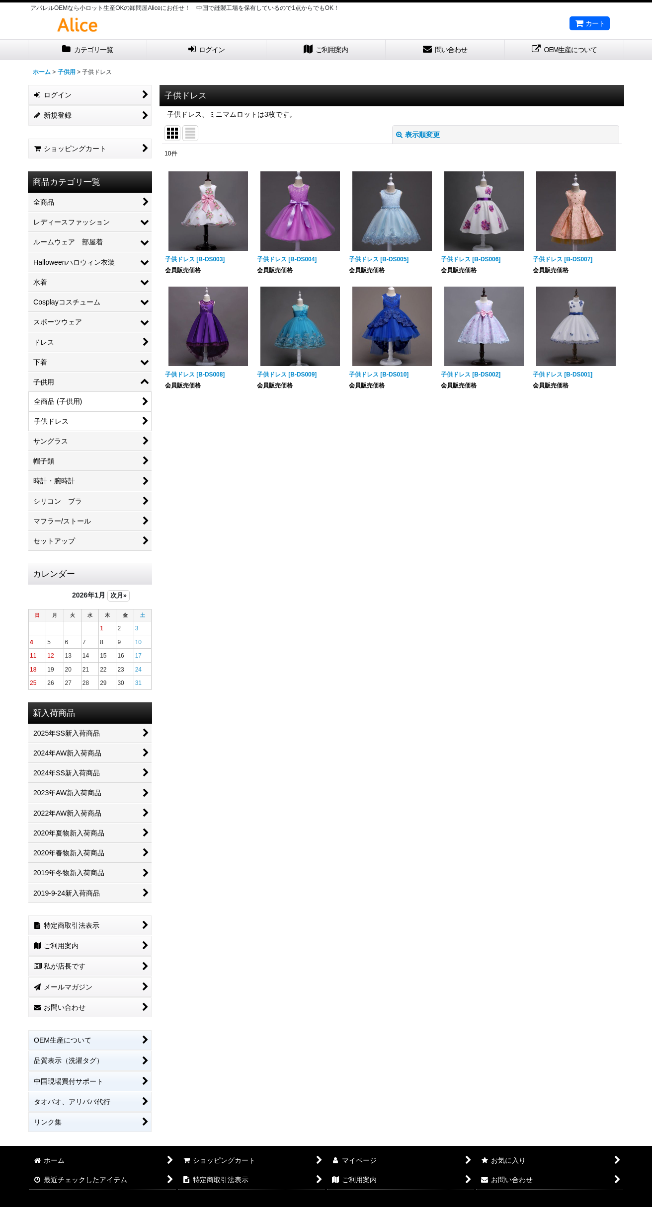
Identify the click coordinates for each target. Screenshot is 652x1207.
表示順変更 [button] (418, 135)
